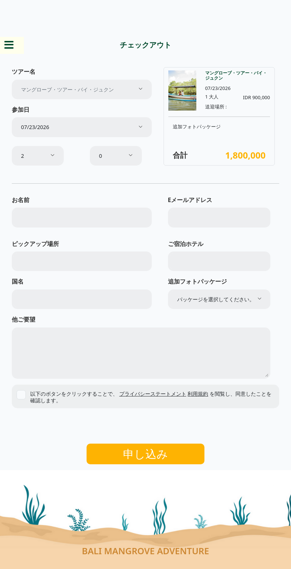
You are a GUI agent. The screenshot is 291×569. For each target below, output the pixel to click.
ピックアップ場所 (35, 244)
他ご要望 (23, 319)
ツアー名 (23, 71)
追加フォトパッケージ (197, 281)
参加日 (20, 109)
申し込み (145, 453)
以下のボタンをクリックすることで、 (150, 397)
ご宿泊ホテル (185, 244)
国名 (18, 281)
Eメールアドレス (190, 200)
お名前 (20, 200)
